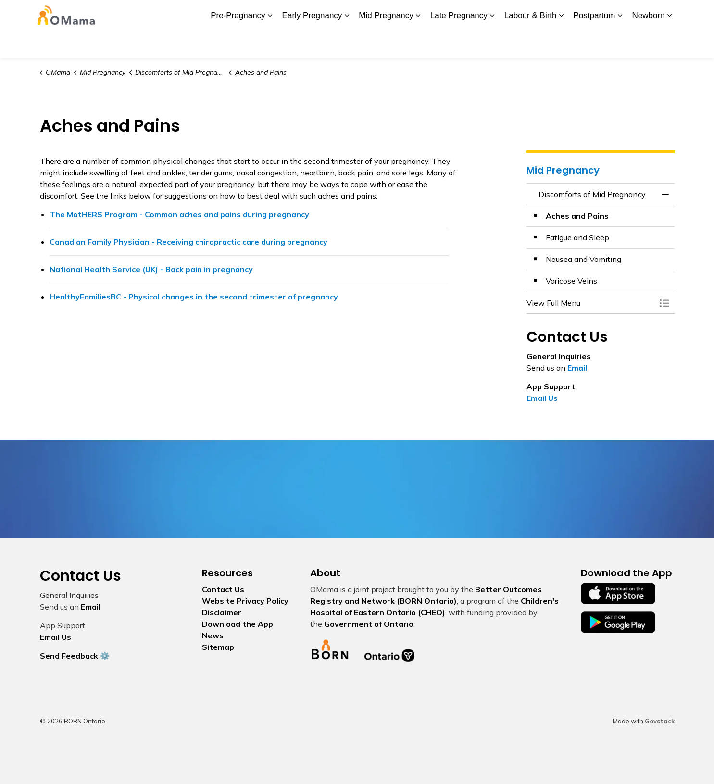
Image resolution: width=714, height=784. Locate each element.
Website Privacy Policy (245, 601)
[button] (590, 302)
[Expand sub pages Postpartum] (620, 43)
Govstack (660, 721)
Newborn (648, 43)
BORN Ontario (341, 14)
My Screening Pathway (409, 14)
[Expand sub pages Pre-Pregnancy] (270, 43)
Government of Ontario (368, 624)
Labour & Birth (530, 43)
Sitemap (218, 647)
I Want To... (612, 14)
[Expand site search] (665, 14)
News (300, 14)
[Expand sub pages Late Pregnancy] (492, 43)
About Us (198, 14)
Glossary (468, 14)
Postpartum (594, 43)
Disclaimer (221, 612)
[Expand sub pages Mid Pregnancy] (418, 43)
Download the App (252, 14)
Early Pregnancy (312, 43)
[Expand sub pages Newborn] (670, 43)
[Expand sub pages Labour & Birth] (561, 43)
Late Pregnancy (459, 43)
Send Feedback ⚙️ (75, 655)
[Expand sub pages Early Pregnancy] (346, 43)
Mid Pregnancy (386, 43)
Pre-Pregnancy (238, 43)
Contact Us (509, 14)
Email (577, 368)
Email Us (542, 398)
